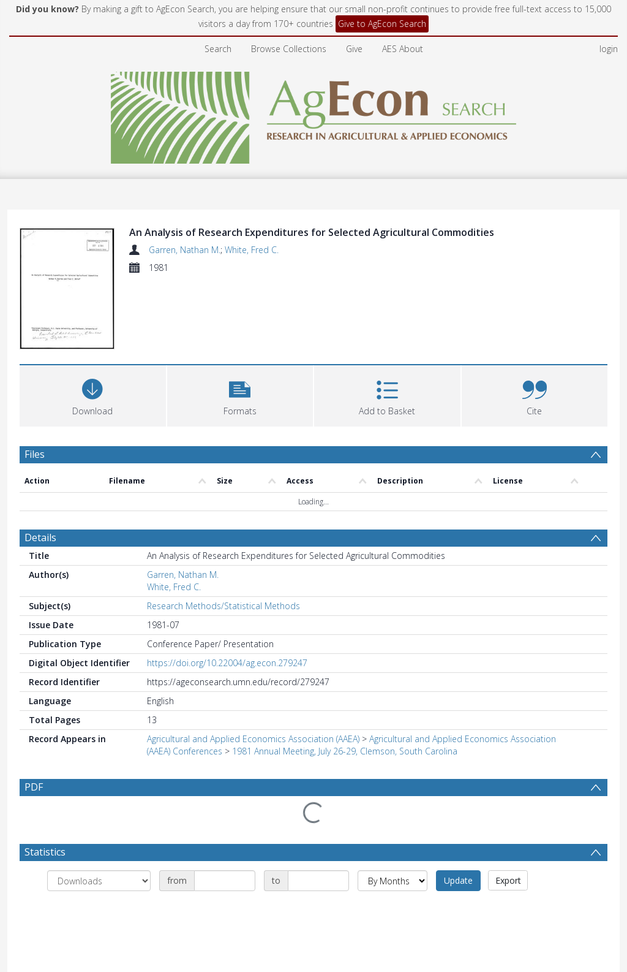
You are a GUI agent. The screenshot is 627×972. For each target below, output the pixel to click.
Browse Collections (288, 49)
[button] (240, 397)
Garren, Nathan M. (184, 250)
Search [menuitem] (218, 49)
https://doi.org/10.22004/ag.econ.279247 (227, 665)
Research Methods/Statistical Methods (223, 608)
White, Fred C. (252, 250)
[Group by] (99, 883)
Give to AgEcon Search (382, 23)
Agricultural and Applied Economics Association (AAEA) (253, 741)
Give (354, 49)
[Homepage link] (314, 114)
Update (458, 883)
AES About (402, 49)
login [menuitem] (608, 49)
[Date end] (318, 883)
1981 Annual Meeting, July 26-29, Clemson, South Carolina (344, 753)
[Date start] (224, 883)
